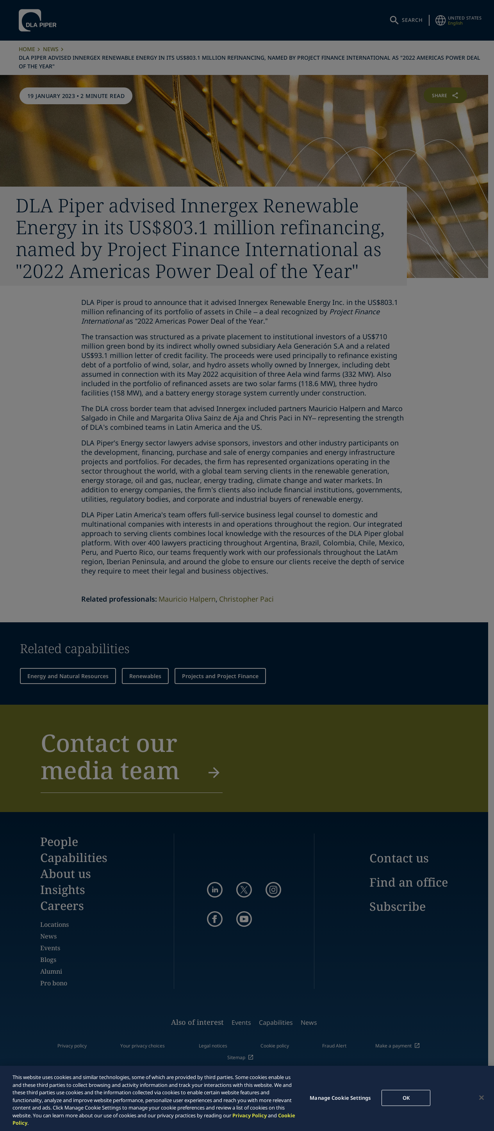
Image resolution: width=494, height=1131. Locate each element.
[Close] (481, 1097)
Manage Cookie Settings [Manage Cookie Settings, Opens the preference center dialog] (340, 1097)
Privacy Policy (249, 1115)
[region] (247, 1098)
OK (406, 1097)
